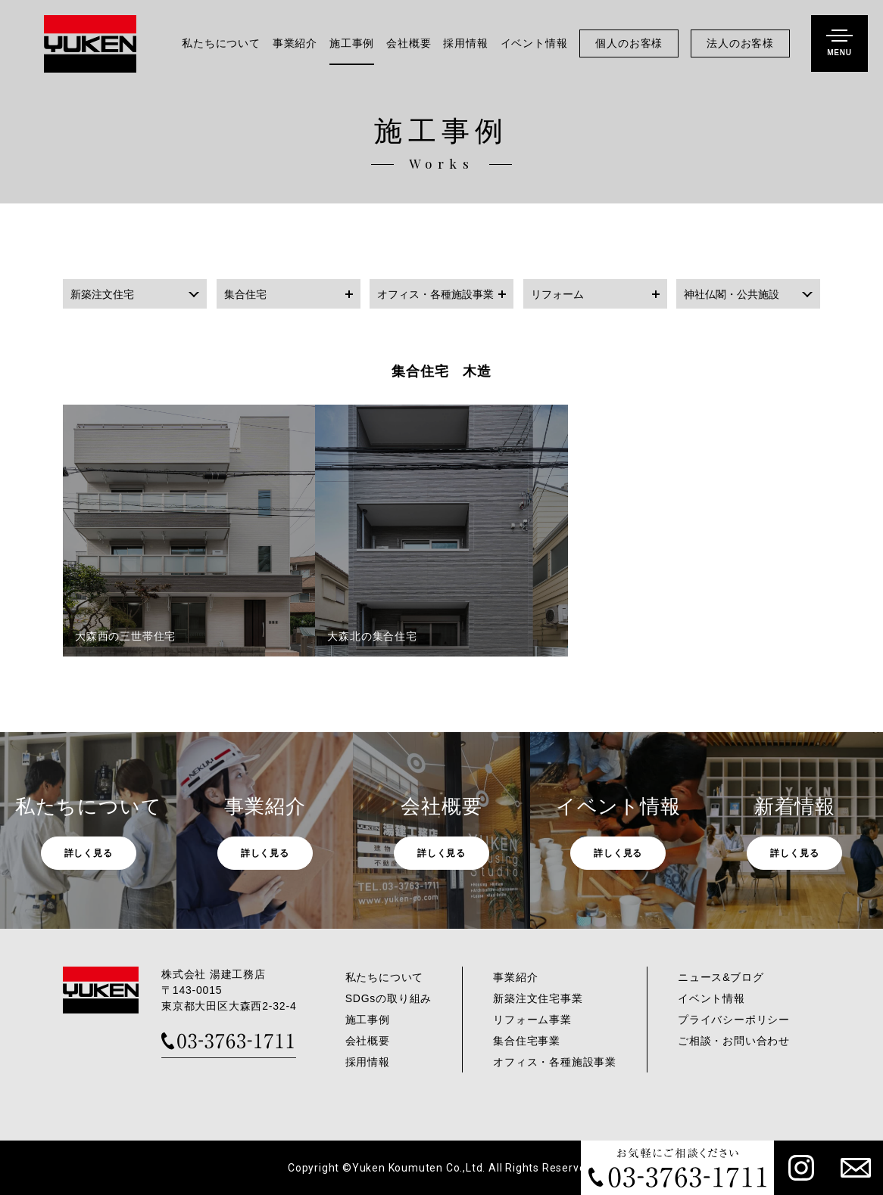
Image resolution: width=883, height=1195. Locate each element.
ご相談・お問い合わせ (734, 1041)
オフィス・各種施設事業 (435, 294)
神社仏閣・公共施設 (731, 294)
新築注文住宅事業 (537, 998)
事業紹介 (295, 43)
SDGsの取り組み (388, 998)
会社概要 (408, 43)
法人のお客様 (740, 43)
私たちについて (221, 43)
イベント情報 (534, 43)
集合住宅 (245, 294)
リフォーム (557, 294)
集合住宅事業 (526, 1041)
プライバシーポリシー (734, 1019)
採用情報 (465, 43)
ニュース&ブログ (721, 977)
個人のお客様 (629, 43)
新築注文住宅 (102, 294)
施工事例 (351, 43)
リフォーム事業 (532, 1019)
